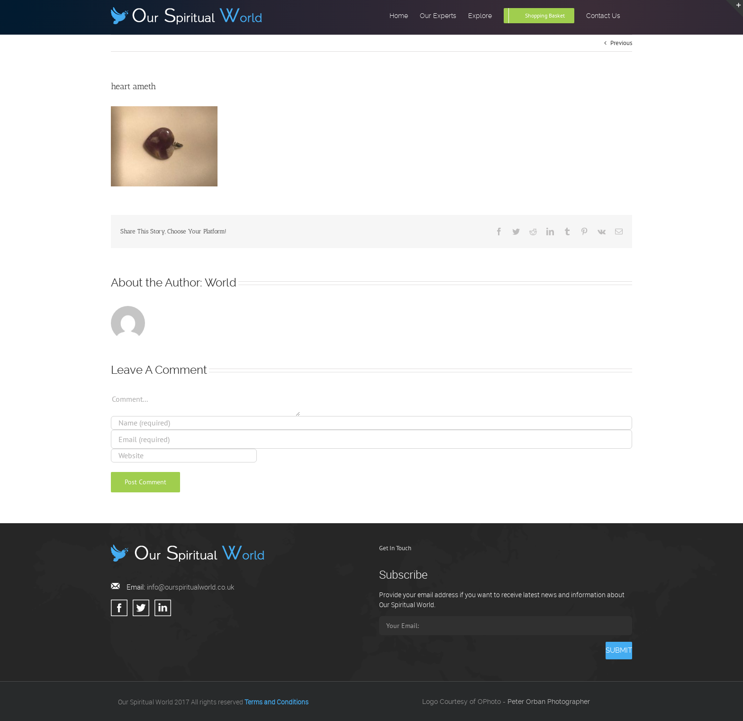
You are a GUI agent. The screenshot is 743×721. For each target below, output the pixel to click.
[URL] (184, 455)
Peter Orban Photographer (548, 701)
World (220, 282)
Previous (621, 43)
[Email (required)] (371, 439)
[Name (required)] (371, 423)
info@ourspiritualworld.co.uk (190, 587)
